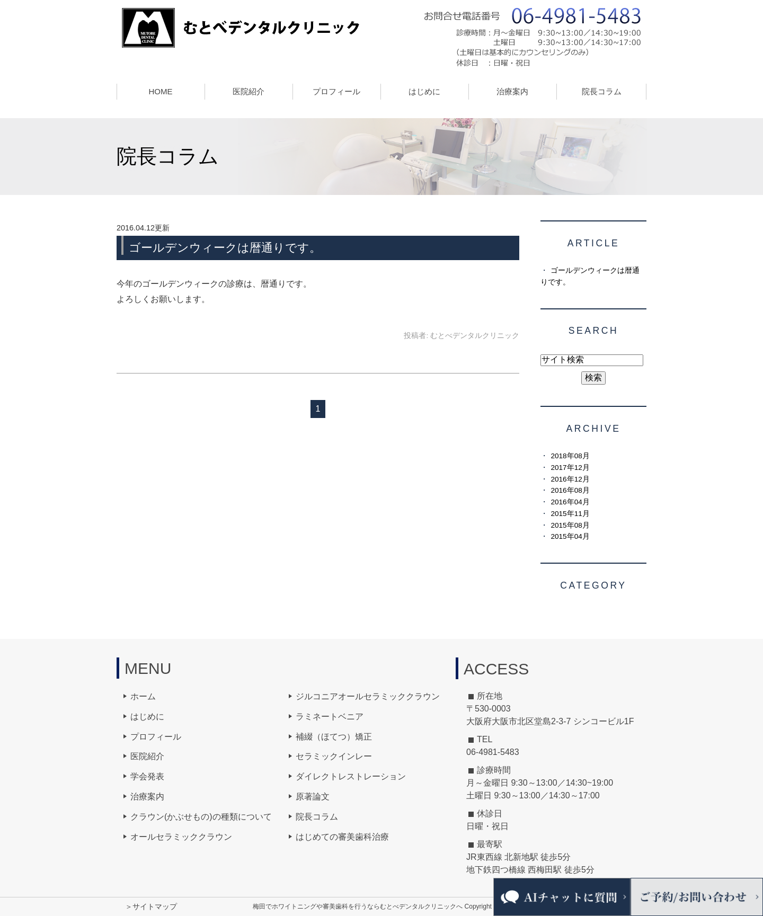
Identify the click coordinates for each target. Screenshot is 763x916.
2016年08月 (570, 490)
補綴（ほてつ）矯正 (334, 736)
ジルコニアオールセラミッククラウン (368, 696)
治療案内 (147, 796)
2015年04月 (570, 536)
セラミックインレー (334, 756)
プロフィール (155, 736)
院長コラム (602, 91)
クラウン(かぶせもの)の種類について (201, 816)
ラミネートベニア (329, 716)
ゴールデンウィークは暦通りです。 (225, 247)
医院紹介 (147, 756)
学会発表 (147, 776)
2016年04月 (570, 502)
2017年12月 (570, 468)
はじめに (424, 91)
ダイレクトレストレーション (351, 776)
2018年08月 (570, 456)
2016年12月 (570, 479)
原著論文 (313, 796)
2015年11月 (570, 514)
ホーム (143, 696)
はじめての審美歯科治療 (342, 836)
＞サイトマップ (151, 906)
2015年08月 (570, 525)
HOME (161, 91)
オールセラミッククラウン (181, 836)
